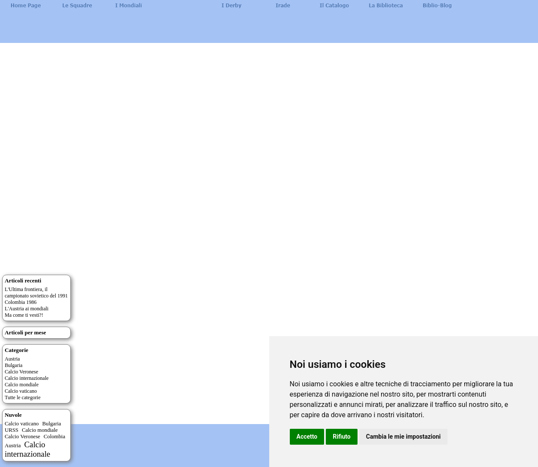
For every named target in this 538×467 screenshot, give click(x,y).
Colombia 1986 (20, 302)
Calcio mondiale (22, 385)
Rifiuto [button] (342, 436)
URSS (11, 430)
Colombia (54, 437)
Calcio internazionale (26, 378)
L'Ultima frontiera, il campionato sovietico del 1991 (36, 292)
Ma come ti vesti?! (24, 315)
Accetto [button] (307, 436)
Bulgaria (13, 365)
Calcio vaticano (21, 391)
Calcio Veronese (21, 372)
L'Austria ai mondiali (26, 309)
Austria (12, 359)
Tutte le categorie (23, 397)
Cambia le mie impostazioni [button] (403, 436)
